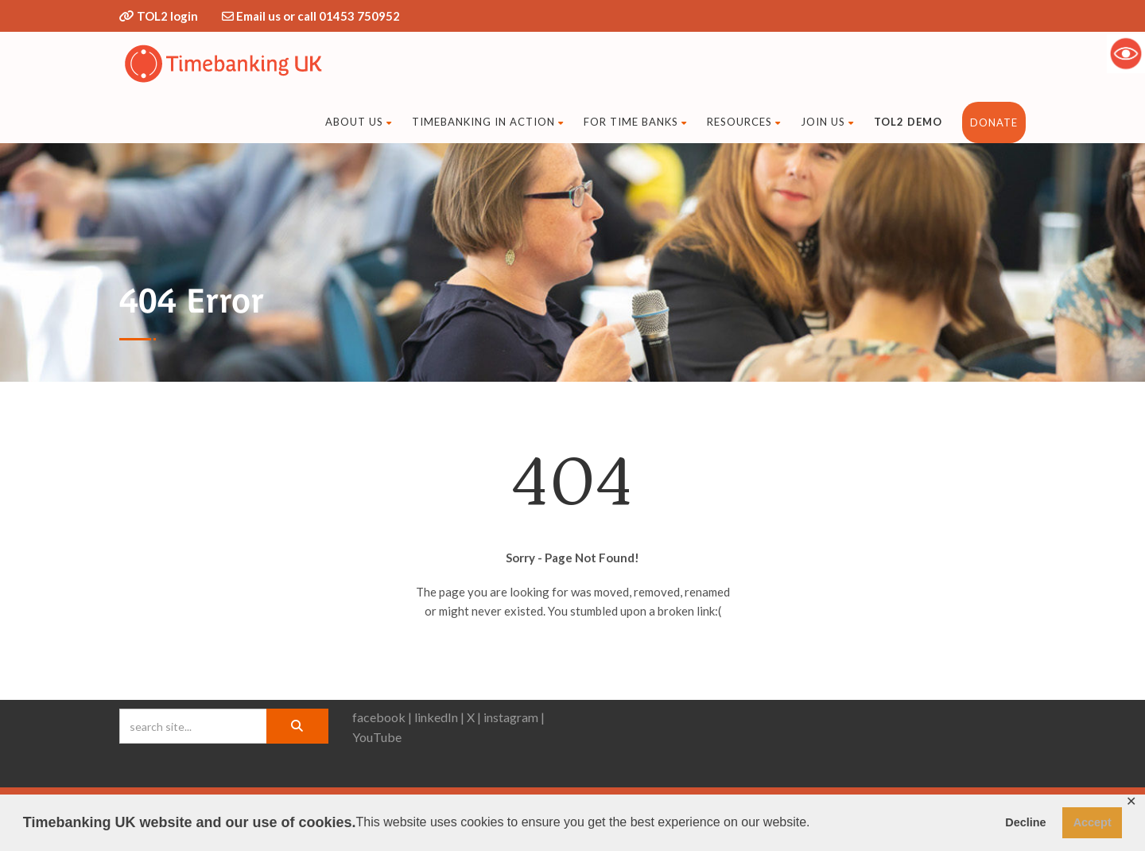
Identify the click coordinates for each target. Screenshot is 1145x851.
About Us (358, 121)
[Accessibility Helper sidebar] (1126, 53)
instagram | (514, 717)
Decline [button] (1025, 822)
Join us (827, 121)
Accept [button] (1092, 822)
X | (474, 717)
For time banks (635, 121)
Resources (744, 121)
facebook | (382, 717)
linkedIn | (439, 717)
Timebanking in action (488, 121)
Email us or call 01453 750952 (318, 16)
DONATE (994, 122)
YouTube (377, 736)
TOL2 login (167, 16)
